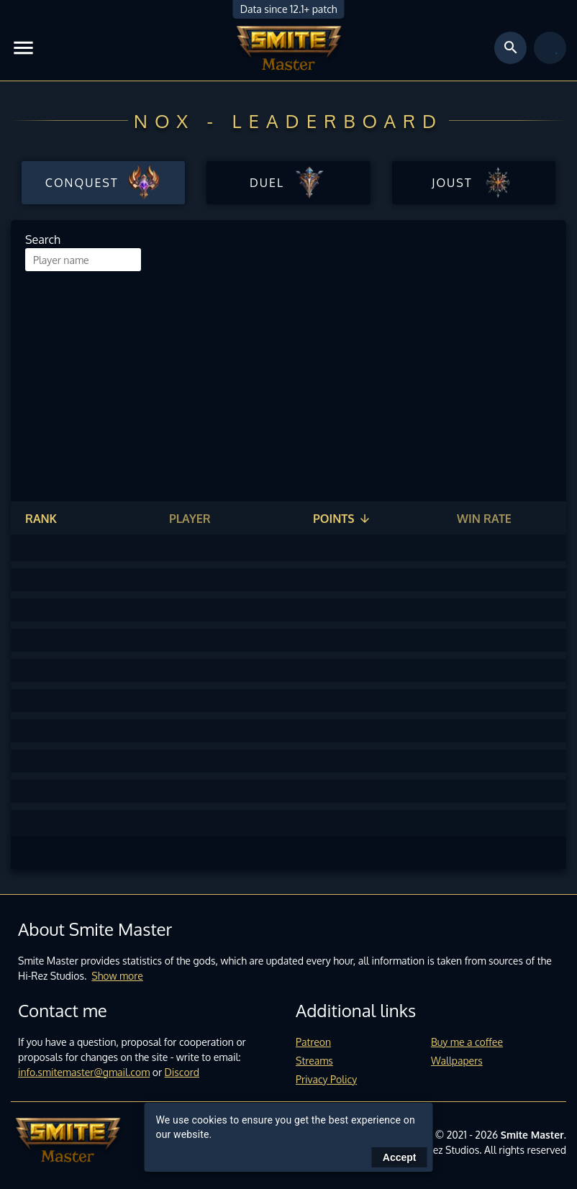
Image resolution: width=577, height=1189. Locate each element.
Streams (314, 1060)
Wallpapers (457, 1060)
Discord (182, 1072)
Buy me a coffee (467, 1042)
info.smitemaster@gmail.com (84, 1072)
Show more (117, 976)
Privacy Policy (326, 1079)
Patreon (313, 1042)
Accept (400, 1157)
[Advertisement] (288, 379)
